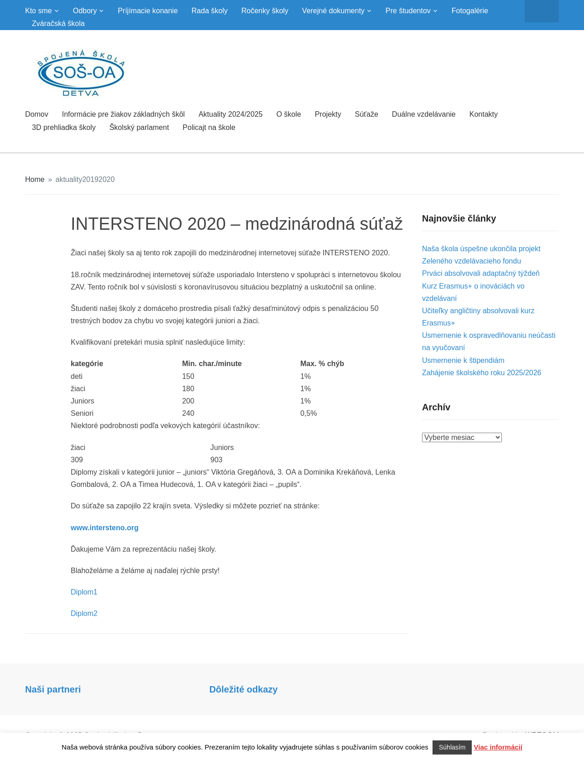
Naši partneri (53, 689)
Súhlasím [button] (452, 747)
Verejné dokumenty (333, 11)
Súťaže (366, 114)
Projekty (328, 114)
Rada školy (210, 11)
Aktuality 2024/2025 (230, 114)
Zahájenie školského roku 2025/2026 (482, 373)
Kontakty (483, 114)
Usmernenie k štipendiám (463, 360)
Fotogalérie (470, 11)
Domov (36, 114)
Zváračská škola (58, 23)
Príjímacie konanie (148, 11)
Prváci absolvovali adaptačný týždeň (481, 273)
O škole (288, 114)
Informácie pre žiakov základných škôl (123, 114)
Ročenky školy (264, 11)
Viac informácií (498, 747)
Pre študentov (408, 11)
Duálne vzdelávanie (424, 114)
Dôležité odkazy (243, 689)
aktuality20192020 (85, 179)
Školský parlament (139, 127)
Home (35, 179)
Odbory (85, 11)
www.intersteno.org (105, 528)
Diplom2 (84, 613)
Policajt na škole (208, 127)
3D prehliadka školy (64, 127)
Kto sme (38, 11)
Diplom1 (84, 592)
